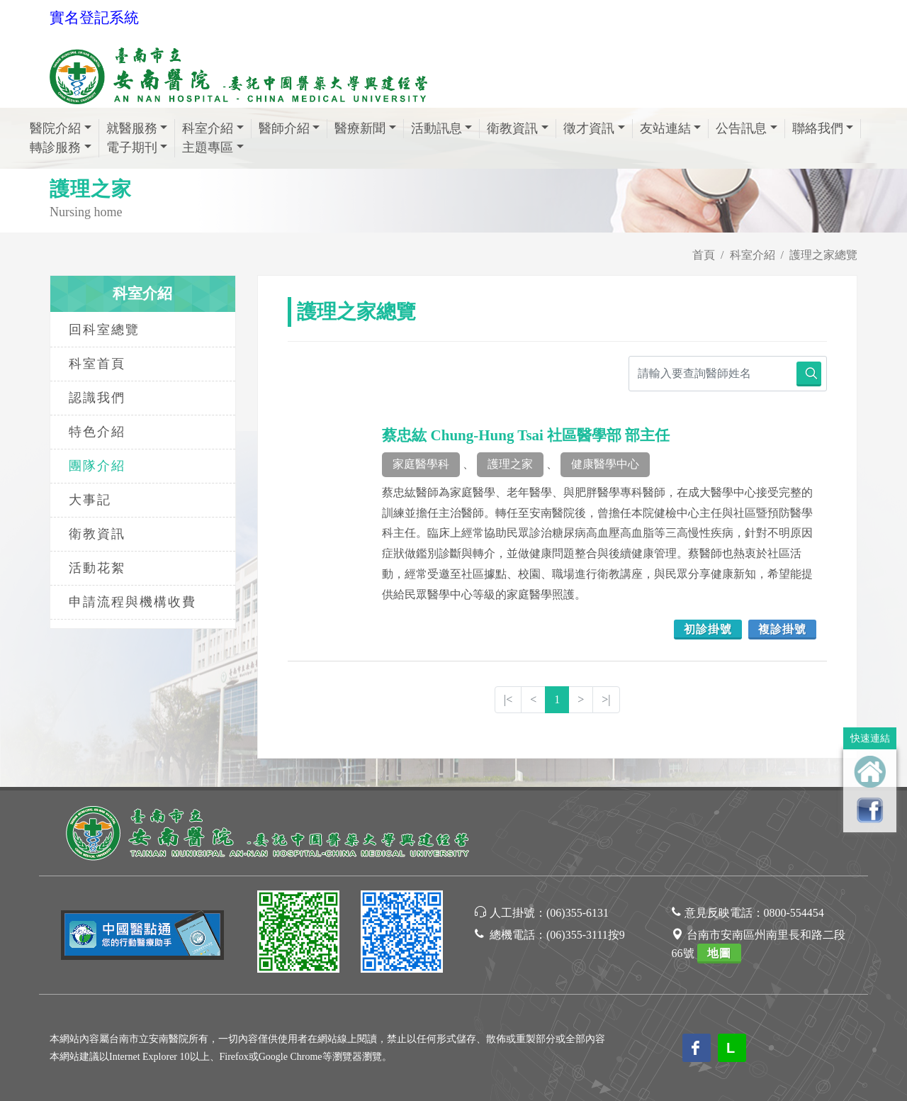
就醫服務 (131, 128)
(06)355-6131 (577, 913)
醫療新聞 (359, 128)
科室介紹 (207, 128)
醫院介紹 (55, 128)
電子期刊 (131, 147)
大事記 (90, 500)
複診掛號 (782, 629)
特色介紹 (97, 432)
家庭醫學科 (421, 464)
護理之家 (510, 464)
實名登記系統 (94, 17)
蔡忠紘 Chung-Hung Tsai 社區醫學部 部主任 (526, 435)
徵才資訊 (588, 128)
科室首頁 (97, 364)
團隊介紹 (97, 466)
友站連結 (665, 128)
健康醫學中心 (605, 464)
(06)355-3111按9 (585, 935)
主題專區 (207, 147)
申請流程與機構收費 (132, 602)
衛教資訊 (512, 128)
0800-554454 (794, 913)
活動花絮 (97, 568)
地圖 (719, 953)
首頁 (703, 255)
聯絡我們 (817, 128)
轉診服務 (55, 147)
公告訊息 (741, 128)
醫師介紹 (284, 128)
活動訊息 (436, 128)
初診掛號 (708, 629)
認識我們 (97, 398)
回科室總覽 (104, 330)
